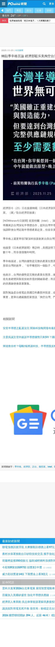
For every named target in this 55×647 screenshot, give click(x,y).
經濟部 (26, 452)
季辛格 (18, 452)
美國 (39, 456)
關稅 (10, 456)
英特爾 (31, 456)
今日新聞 (19, 50)
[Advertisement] (27, 498)
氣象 (50, 16)
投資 (17, 456)
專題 (18, 10)
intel (3, 456)
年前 (23, 456)
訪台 (34, 452)
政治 (29, 10)
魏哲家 (42, 452)
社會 (39, 10)
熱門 (8, 10)
